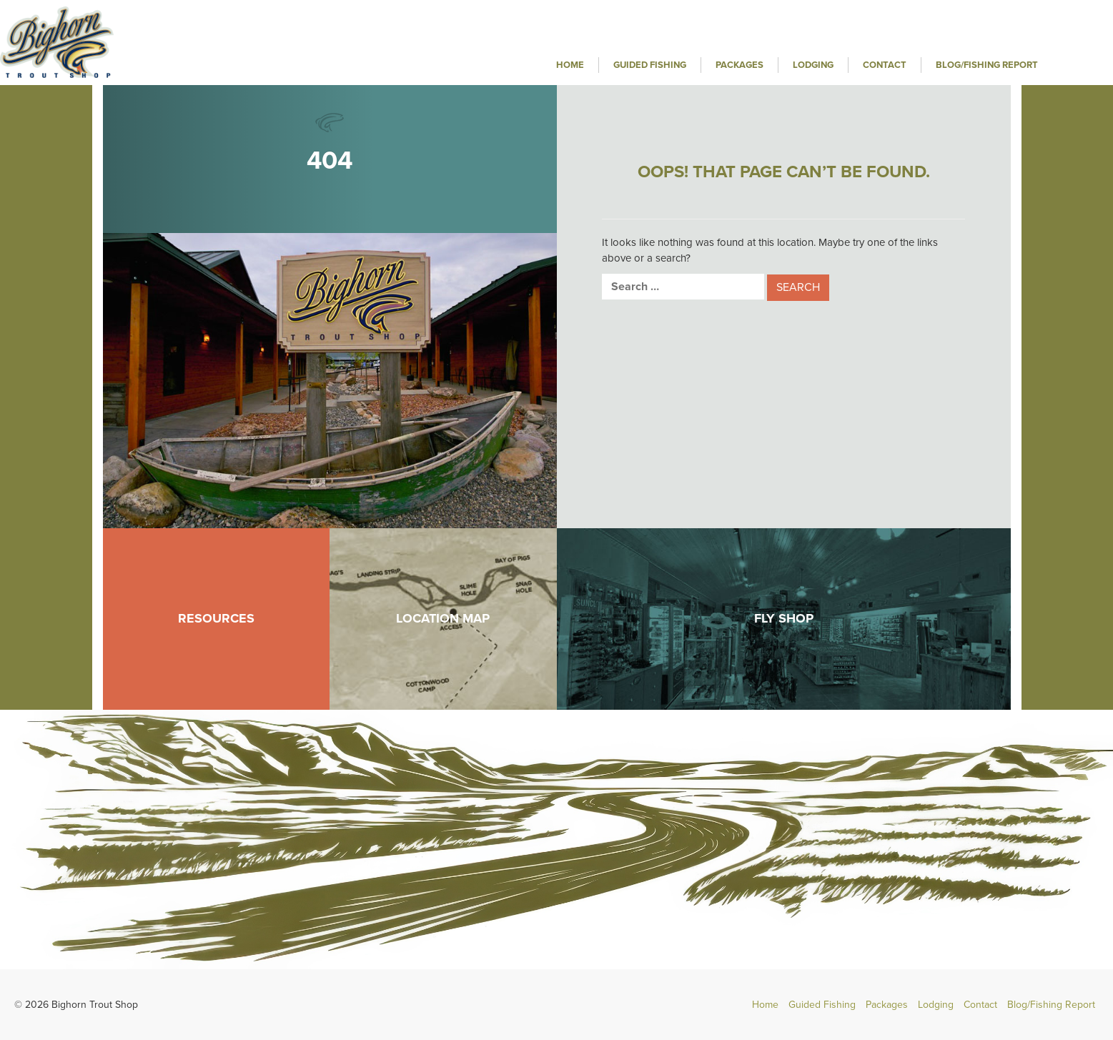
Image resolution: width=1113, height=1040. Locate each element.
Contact (884, 65)
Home (570, 65)
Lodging (813, 65)
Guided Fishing (649, 65)
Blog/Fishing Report (987, 65)
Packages (739, 65)
